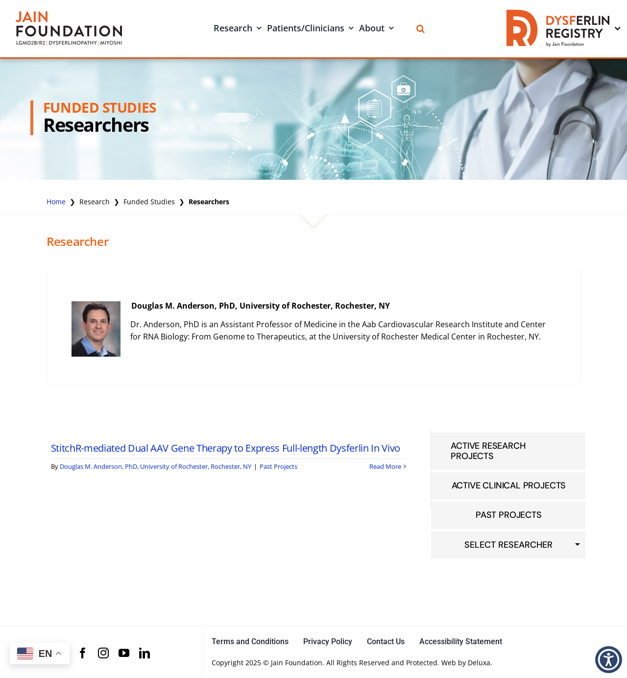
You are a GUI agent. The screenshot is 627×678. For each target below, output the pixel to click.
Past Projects (278, 466)
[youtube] (124, 653)
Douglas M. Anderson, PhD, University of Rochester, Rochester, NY (260, 305)
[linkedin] (144, 653)
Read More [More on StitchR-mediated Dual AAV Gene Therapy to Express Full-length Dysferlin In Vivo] (385, 466)
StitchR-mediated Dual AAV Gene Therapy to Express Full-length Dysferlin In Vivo (225, 448)
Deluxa (479, 662)
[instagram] (103, 653)
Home (56, 201)
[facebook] (82, 653)
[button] (608, 659)
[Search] (420, 29)
